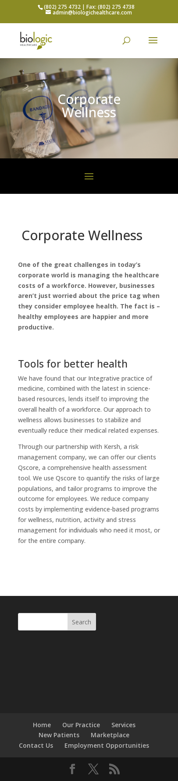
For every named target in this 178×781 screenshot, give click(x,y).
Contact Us (36, 745)
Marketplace (110, 735)
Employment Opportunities (106, 745)
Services (123, 725)
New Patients (59, 735)
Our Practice (81, 725)
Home (42, 725)
